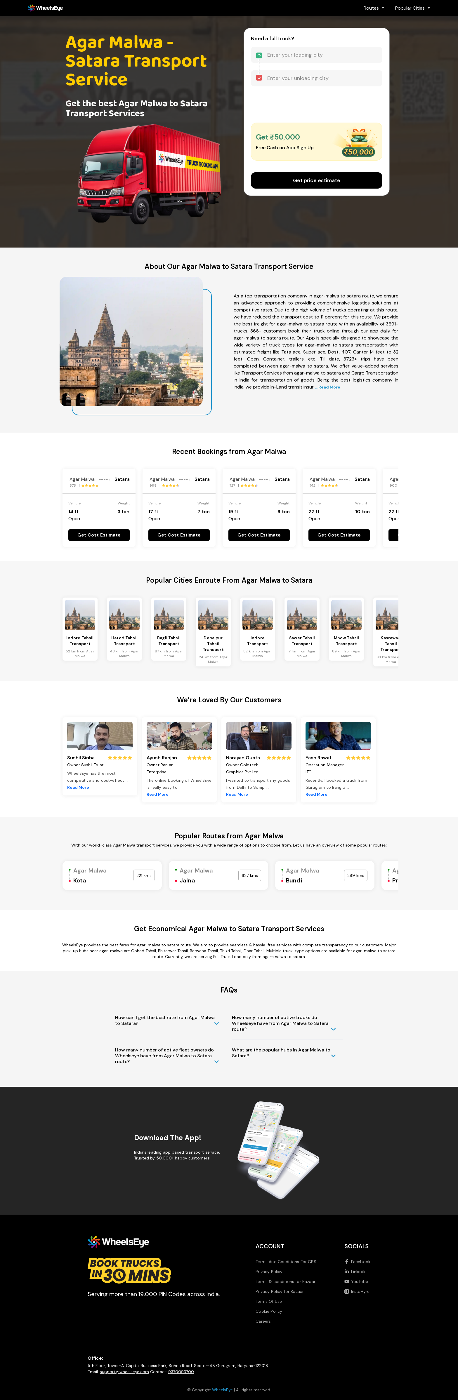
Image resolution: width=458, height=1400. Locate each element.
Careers (263, 1321)
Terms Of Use (269, 1301)
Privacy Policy (269, 1271)
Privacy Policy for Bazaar (280, 1291)
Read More (78, 787)
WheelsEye (222, 1389)
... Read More (327, 387)
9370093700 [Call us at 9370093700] (181, 1371)
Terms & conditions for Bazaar (285, 1281)
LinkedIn (355, 1271)
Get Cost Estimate (99, 535)
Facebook (357, 1261)
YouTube (356, 1281)
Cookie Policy (269, 1311)
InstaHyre (356, 1291)
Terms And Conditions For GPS (286, 1261)
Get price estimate (316, 180)
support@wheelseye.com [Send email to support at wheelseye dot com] (124, 1371)
